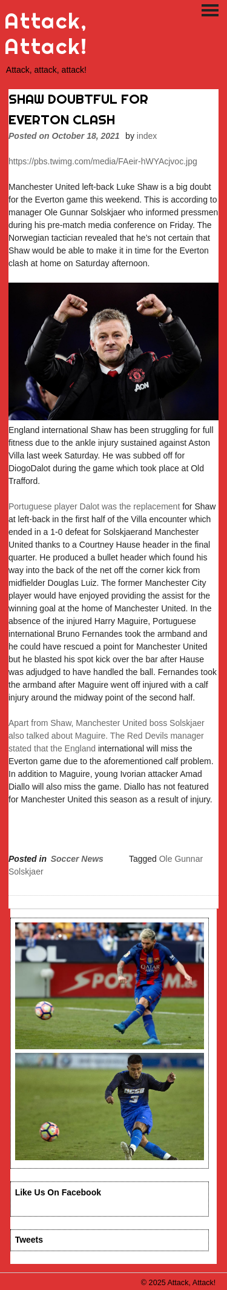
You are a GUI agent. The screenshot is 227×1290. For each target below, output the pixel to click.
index (147, 136)
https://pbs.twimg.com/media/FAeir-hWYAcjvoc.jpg (102, 161)
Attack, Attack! (45, 33)
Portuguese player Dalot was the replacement (94, 506)
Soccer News (77, 859)
